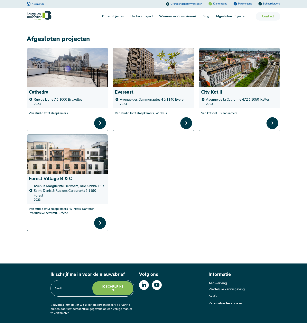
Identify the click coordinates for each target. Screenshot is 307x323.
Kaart (213, 295)
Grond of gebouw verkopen (184, 4)
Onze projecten (113, 16)
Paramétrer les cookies (226, 303)
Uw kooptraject (141, 16)
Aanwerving (218, 283)
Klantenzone (218, 3)
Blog (205, 16)
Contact (268, 16)
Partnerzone (243, 3)
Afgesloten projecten (231, 16)
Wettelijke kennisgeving (227, 289)
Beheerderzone (269, 3)
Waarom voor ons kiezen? (177, 16)
